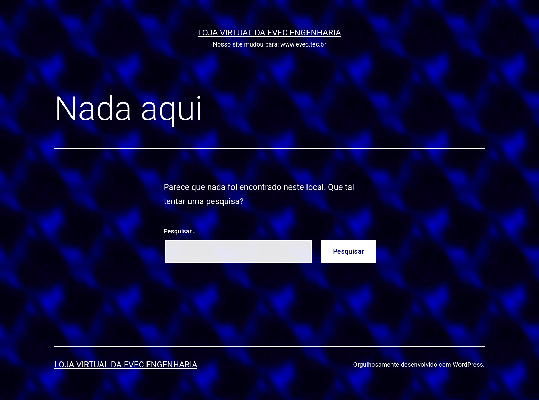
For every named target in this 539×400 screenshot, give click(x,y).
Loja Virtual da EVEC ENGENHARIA (269, 33)
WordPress (468, 364)
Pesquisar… (180, 231)
